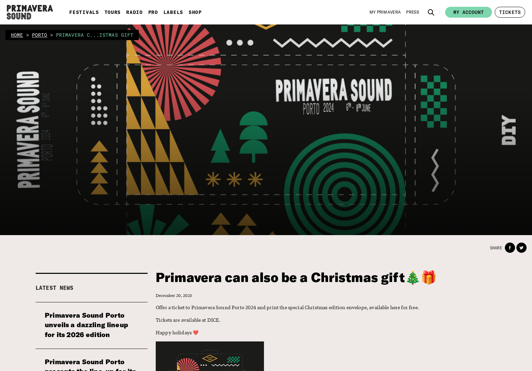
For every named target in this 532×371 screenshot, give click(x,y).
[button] (431, 12)
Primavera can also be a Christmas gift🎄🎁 (298, 277)
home (17, 35)
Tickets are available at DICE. (188, 319)
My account (468, 12)
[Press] (412, 12)
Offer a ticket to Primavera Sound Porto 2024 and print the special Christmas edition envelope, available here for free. (287, 307)
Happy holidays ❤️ (177, 332)
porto (40, 35)
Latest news (55, 287)
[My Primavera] (385, 12)
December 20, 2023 (174, 295)
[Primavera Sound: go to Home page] (30, 12)
